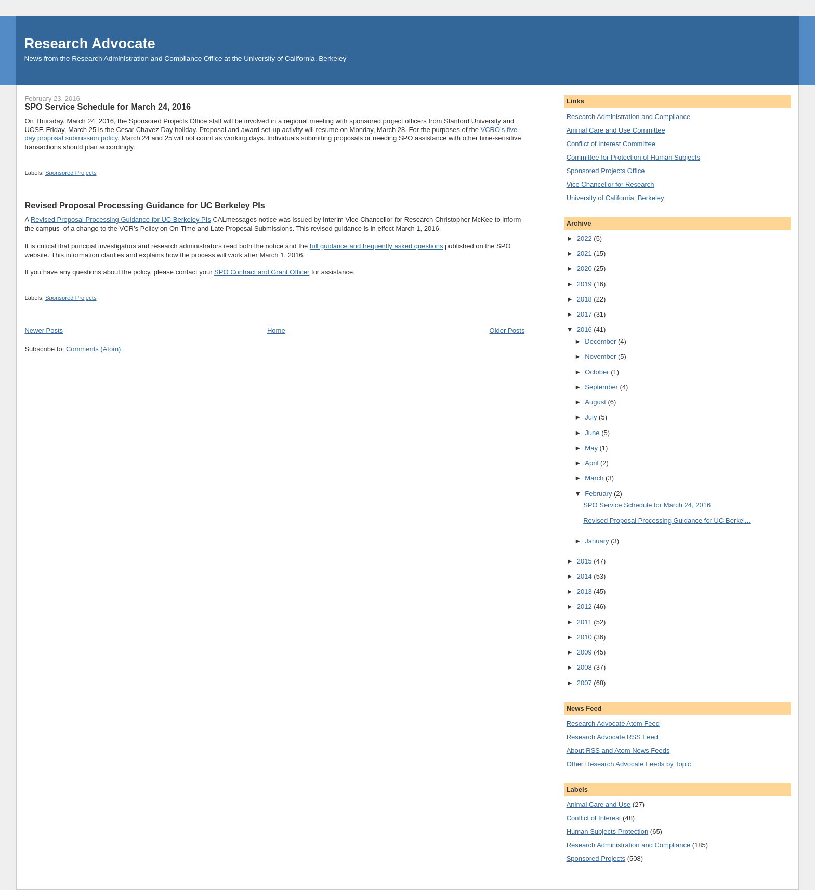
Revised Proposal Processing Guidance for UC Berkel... (667, 521)
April (592, 463)
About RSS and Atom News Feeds (618, 750)
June (593, 433)
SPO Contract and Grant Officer (261, 272)
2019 (585, 284)
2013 (585, 591)
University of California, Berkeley (615, 198)
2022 (585, 238)
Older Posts (507, 330)
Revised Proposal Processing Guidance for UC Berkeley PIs (144, 205)
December (601, 341)
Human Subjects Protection (608, 831)
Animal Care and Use (599, 804)
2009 (585, 652)
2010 (585, 637)
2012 (585, 606)
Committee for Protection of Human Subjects (633, 157)
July (592, 417)
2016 (585, 329)
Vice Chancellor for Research (610, 184)
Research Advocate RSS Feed (612, 737)
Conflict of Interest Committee (611, 144)
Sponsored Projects (71, 172)
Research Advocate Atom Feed (613, 723)
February (599, 494)
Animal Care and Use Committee (616, 130)
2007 (585, 683)
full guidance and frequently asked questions (376, 246)
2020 (585, 268)
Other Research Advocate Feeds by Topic (629, 764)
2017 (585, 314)
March (595, 478)
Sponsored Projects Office (606, 171)
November (601, 356)
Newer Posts (43, 330)
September (602, 387)
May (592, 448)
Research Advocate (89, 43)
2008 (585, 667)
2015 (585, 561)
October (598, 372)
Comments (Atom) (93, 349)
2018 (585, 299)
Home (276, 330)
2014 (585, 576)
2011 (585, 622)
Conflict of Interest (594, 818)
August (596, 402)
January (598, 541)
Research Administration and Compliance (628, 117)
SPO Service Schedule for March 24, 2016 (107, 106)
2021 (585, 253)
